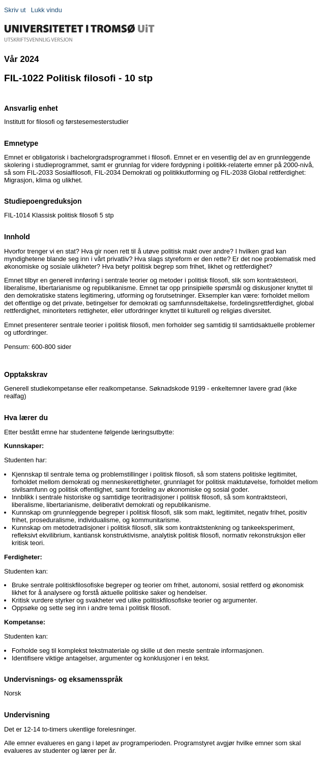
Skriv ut (15, 10)
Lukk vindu (46, 10)
